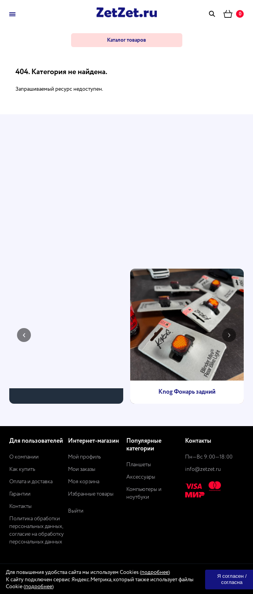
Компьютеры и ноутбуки (143, 493)
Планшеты (138, 464)
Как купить (22, 469)
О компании (24, 457)
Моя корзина (83, 481)
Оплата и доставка (31, 481)
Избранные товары (91, 494)
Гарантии (20, 494)
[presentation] (24, 335)
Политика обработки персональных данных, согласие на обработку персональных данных (36, 530)
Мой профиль (84, 457)
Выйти (75, 511)
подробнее (154, 572)
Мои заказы (81, 469)
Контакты (20, 506)
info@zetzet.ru (203, 469)
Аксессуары (140, 477)
